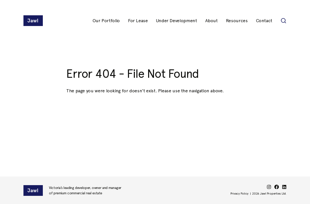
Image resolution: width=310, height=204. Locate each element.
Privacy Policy (239, 193)
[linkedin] (284, 187)
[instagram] (269, 187)
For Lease (138, 20)
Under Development (176, 20)
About (211, 20)
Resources (237, 20)
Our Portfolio (106, 20)
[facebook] (276, 187)
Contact (264, 20)
